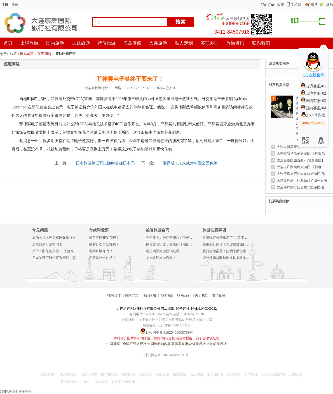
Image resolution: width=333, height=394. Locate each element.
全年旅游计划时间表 (47, 244)
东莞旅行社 (215, 374)
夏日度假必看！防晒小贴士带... (226, 251)
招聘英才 (114, 295)
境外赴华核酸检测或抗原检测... (226, 258)
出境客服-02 (313, 93)
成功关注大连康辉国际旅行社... (55, 238)
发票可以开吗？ (100, 251)
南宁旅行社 (109, 374)
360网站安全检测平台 (16, 391)
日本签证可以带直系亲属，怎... (55, 258)
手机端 (296, 5)
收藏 (280, 5)
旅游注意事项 (214, 230)
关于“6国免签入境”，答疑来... (54, 251)
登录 (14, 5)
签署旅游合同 (157, 230)
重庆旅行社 (68, 382)
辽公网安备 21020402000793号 (166, 355)
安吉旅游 (234, 374)
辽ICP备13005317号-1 (175, 325)
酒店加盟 (196, 374)
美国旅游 (145, 374)
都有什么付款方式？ (104, 244)
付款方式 (131, 295)
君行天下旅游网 (123, 382)
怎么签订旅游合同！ (161, 258)
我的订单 (267, 5)
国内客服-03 (313, 101)
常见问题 (40, 230)
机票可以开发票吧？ (104, 238)
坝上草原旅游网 (273, 374)
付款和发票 (99, 230)
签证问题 (44, 54)
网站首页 (27, 54)
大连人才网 (89, 374)
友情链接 (219, 295)
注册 (4, 5)
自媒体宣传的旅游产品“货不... (225, 238)
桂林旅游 (101, 382)
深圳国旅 (128, 374)
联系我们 (184, 295)
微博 (314, 5)
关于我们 (201, 295)
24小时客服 (313, 115)
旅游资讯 (179, 374)
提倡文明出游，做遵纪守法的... (169, 244)
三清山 (86, 382)
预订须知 (149, 295)
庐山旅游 (162, 374)
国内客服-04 (313, 108)
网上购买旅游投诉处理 (162, 251)
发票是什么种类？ (102, 258)
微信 (329, 5)
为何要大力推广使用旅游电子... (169, 238)
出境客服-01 (313, 86)
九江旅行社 (68, 374)
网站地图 (166, 295)
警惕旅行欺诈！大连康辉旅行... (226, 244)
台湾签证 (251, 374)
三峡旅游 (295, 374)
